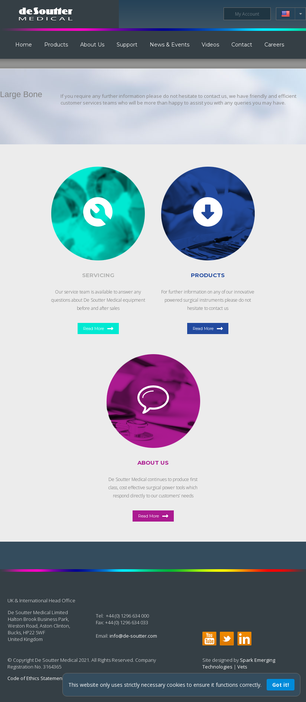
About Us (92, 44)
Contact (241, 44)
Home (23, 44)
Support (127, 44)
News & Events (169, 44)
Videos (210, 44)
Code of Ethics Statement (35, 678)
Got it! (280, 684)
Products (56, 44)
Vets (242, 666)
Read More (93, 328)
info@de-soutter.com (133, 635)
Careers (274, 44)
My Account (247, 14)
